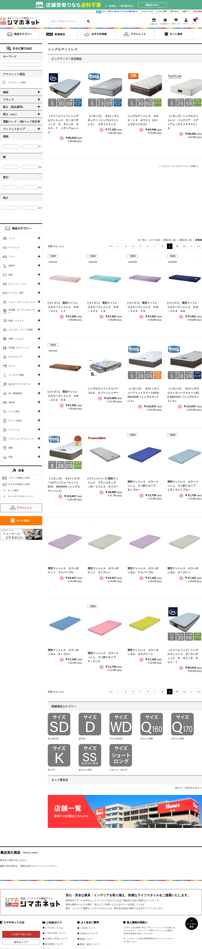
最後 (199, 246)
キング (51, 770)
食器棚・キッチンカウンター (21, 311)
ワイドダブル (116, 738)
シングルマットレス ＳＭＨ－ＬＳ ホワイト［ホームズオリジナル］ (142, 120)
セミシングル (85, 770)
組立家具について (54, 944)
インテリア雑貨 (16, 375)
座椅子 (11, 265)
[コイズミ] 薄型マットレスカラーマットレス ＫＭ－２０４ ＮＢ (182, 307)
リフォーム (13, 429)
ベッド (11, 238)
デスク (11, 366)
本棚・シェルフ (16, 338)
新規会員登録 (197, 11)
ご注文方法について (55, 933)
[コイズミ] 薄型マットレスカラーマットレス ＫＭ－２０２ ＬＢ (103, 307)
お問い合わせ (174, 11)
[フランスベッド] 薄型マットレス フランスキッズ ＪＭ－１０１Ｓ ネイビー (103, 482)
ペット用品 (13, 411)
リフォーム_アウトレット (21, 438)
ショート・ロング (118, 770)
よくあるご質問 (161, 11)
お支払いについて (89, 933)
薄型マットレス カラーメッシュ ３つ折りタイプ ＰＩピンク (103, 657)
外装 (10, 457)
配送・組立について (90, 944)
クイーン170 (177, 738)
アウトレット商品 (14, 82)
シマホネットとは (147, 11)
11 (184, 246)
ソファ (11, 256)
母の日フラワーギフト (19, 384)
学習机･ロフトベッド (18, 347)
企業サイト (186, 11)
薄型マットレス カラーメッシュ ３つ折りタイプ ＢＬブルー (142, 485)
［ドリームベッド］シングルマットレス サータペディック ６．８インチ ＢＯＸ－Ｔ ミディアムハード (63, 124)
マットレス (13, 247)
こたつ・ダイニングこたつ (21, 302)
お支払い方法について (56, 938)
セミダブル (53, 738)
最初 (111, 246)
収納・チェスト (16, 320)
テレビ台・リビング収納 (20, 329)
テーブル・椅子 (16, 293)
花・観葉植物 (15, 393)
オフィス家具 (15, 420)
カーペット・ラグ (17, 284)
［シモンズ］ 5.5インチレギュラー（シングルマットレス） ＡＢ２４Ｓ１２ (103, 120)
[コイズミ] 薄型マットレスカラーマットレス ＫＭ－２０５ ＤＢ (63, 395)
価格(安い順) (169, 240)
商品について (86, 939)
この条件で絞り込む (21, 934)
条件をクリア (21, 942)
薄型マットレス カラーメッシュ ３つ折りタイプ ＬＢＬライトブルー (182, 485)
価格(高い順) (185, 240)
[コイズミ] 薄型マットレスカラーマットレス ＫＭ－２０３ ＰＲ (142, 307)
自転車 (11, 402)
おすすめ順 (154, 240)
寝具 (10, 275)
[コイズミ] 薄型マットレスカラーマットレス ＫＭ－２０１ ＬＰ (63, 307)
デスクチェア (15, 357)
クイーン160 (146, 738)
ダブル (82, 738)
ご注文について (87, 928)
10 (177, 246)
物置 (10, 447)
